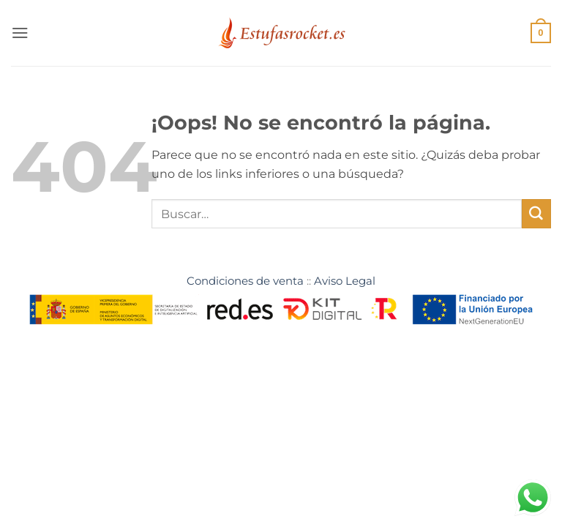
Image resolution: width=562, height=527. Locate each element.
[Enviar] (536, 213)
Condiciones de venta (245, 281)
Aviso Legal (344, 281)
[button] (20, 33)
